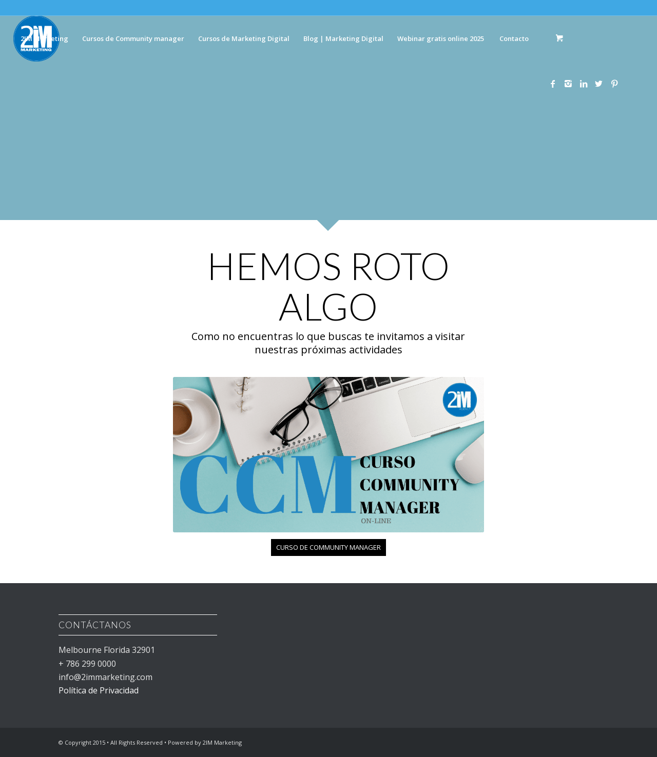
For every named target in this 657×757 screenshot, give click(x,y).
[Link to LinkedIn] (583, 83)
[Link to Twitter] (599, 83)
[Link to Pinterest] (614, 83)
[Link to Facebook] (553, 83)
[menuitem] (44, 38)
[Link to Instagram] (568, 83)
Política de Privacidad (99, 690)
